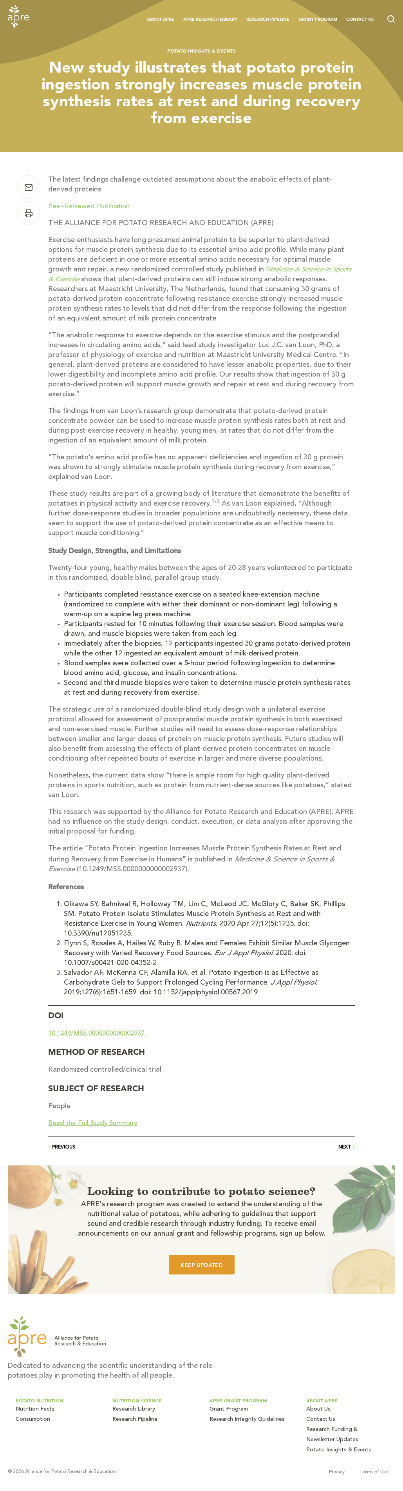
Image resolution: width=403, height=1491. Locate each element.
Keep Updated (202, 1265)
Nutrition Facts (35, 1409)
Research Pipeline (267, 19)
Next (346, 1147)
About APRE (160, 19)
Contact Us (360, 19)
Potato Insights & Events (201, 50)
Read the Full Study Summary (95, 1123)
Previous (61, 1147)
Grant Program (317, 19)
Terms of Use (380, 1472)
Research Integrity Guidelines (247, 1419)
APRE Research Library (210, 19)
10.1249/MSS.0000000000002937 (102, 1033)
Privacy (344, 1472)
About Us (318, 1409)
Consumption (33, 1419)
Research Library (133, 1409)
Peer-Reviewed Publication (91, 206)
